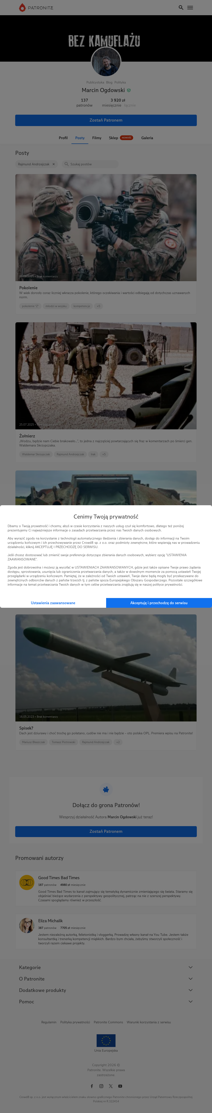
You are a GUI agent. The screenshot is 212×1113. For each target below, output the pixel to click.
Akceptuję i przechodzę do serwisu (159, 602)
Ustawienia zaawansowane (53, 602)
